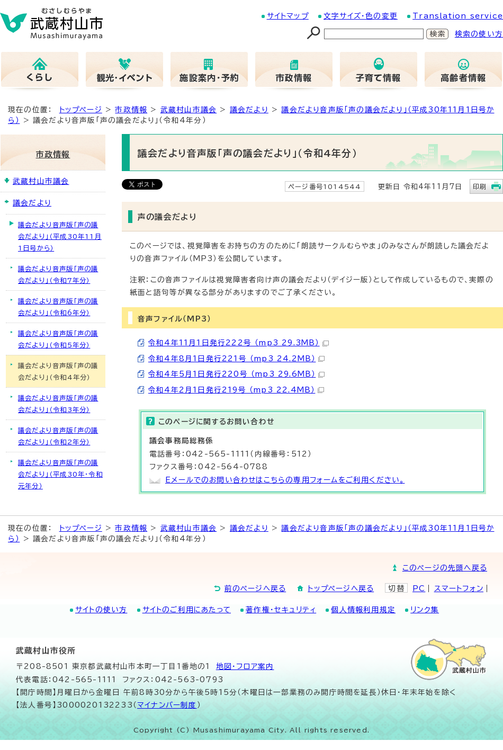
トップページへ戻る (341, 588)
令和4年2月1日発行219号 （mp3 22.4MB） (236, 390)
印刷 (480, 186)
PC (418, 588)
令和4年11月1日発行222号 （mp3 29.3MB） (238, 342)
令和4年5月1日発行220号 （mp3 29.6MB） (236, 374)
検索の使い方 (479, 34)
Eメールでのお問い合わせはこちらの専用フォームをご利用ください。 (285, 480)
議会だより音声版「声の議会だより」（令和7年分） (58, 274)
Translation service (457, 16)
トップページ (80, 109)
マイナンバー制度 (167, 705)
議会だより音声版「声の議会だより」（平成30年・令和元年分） (60, 474)
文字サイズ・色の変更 (361, 16)
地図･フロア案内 (245, 666)
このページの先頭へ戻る (444, 568)
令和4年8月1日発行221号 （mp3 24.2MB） (236, 358)
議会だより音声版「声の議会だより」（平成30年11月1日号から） (60, 236)
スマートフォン (458, 588)
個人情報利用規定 (363, 609)
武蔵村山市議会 (188, 109)
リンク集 (424, 609)
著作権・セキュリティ (281, 609)
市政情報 (131, 109)
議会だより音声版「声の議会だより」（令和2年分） (58, 436)
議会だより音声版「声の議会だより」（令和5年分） (58, 339)
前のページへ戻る (255, 588)
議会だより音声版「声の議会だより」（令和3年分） (58, 404)
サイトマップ (288, 16)
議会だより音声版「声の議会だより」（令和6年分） (58, 307)
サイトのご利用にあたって (186, 609)
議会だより (249, 109)
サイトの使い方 (101, 609)
